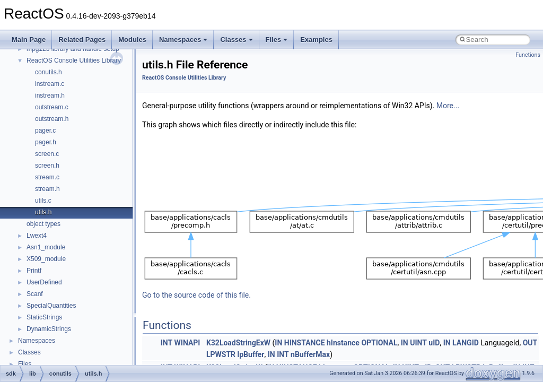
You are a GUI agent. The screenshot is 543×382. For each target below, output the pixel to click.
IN (278, 342)
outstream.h (51, 119)
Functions (527, 54)
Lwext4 (37, 235)
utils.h (43, 212)
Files (277, 40)
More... (447, 105)
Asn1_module (46, 247)
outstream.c (51, 107)
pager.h (45, 142)
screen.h (47, 165)
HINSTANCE (304, 342)
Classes (236, 40)
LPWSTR (220, 354)
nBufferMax (310, 354)
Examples (316, 40)
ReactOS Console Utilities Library (74, 60)
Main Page (29, 40)
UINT (418, 342)
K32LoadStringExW (238, 342)
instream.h (50, 95)
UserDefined (44, 282)
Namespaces (183, 40)
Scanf (35, 294)
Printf (34, 270)
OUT (530, 342)
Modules (132, 40)
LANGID (465, 342)
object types (43, 224)
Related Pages (82, 40)
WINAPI (187, 342)
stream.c (47, 177)
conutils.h (48, 72)
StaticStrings (44, 317)
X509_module (46, 259)
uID (434, 342)
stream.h (47, 189)
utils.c (43, 200)
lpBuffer (251, 354)
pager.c (45, 130)
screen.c (47, 154)
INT (166, 342)
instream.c (49, 84)
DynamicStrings (49, 329)
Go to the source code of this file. (196, 295)
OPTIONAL (379, 342)
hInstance (343, 342)
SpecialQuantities (51, 305)
